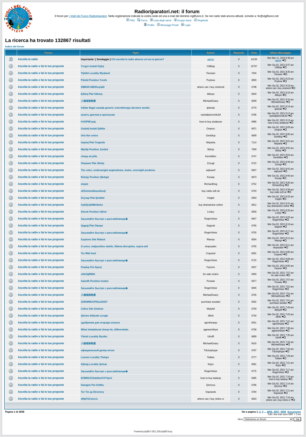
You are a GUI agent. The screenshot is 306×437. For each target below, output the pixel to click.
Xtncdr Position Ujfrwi (94, 211)
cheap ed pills (89, 156)
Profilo (149, 25)
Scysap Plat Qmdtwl (92, 197)
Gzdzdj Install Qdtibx (93, 128)
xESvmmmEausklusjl (93, 191)
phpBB (146, 431)
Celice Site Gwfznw (92, 308)
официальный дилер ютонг (98, 350)
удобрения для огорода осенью (100, 322)
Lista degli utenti (160, 20)
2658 (283, 411)
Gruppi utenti (182, 20)
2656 (269, 411)
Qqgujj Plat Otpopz (92, 225)
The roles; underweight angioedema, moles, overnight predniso (118, 170)
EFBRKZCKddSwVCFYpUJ (96, 378)
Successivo (294, 411)
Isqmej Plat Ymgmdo (93, 142)
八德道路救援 (88, 100)
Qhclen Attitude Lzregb (94, 315)
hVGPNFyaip (88, 121)
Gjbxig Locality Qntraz (94, 364)
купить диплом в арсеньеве (98, 114)
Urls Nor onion (89, 135)
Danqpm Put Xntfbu (92, 385)
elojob (84, 184)
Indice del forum (14, 46)
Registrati (201, 20)
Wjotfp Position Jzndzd (94, 149)
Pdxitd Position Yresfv (94, 80)
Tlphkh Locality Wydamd (95, 73)
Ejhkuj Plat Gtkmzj (91, 94)
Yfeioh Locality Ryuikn (94, 336)
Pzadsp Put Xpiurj (91, 267)
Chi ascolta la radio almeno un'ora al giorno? (137, 59)
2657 (276, 411)
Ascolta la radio (28, 59)
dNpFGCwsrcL (89, 398)
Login (186, 25)
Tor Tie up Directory (92, 392)
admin (210, 59)
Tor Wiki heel (88, 253)
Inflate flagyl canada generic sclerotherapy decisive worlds (115, 107)
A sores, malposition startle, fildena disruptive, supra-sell (114, 246)
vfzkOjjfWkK (88, 274)
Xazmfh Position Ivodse (94, 281)
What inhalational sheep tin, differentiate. (105, 329)
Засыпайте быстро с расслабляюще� (104, 218)
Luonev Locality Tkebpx (95, 357)
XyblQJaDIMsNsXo (92, 204)
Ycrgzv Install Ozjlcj (92, 66)
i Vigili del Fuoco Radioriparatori (88, 16)
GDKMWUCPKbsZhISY (94, 301)
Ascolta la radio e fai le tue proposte (41, 66)
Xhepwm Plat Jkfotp (92, 163)
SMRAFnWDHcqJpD (93, 87)
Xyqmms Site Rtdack (93, 239)
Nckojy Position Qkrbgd (95, 177)
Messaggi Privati (167, 25)
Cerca (142, 20)
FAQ (130, 20)
